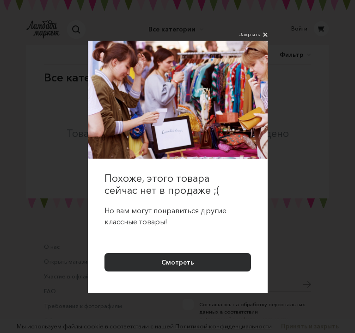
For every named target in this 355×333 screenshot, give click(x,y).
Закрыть (253, 34)
